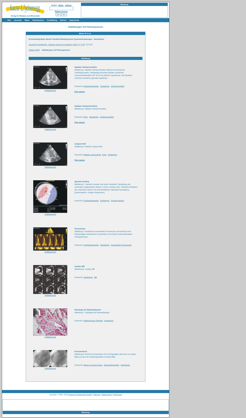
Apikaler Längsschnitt (92, 155)
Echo (86, 117)
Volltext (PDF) (34, 50)
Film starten (79, 92)
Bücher (63, 20)
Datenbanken (38, 20)
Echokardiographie (91, 86)
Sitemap (96, 395)
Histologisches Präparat (93, 321)
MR (95, 277)
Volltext (68, 5)
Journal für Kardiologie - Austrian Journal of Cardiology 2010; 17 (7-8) (57, 45)
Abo (9, 20)
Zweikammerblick (107, 117)
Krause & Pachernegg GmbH (80, 395)
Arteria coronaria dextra (92, 365)
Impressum (74, 20)
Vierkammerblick (117, 86)
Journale (18, 20)
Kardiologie (104, 86)
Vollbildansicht (50, 90)
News (27, 20)
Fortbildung (52, 20)
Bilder (61, 5)
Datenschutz (107, 395)
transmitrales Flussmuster (121, 245)
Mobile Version (61, 11)
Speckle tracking (117, 201)
